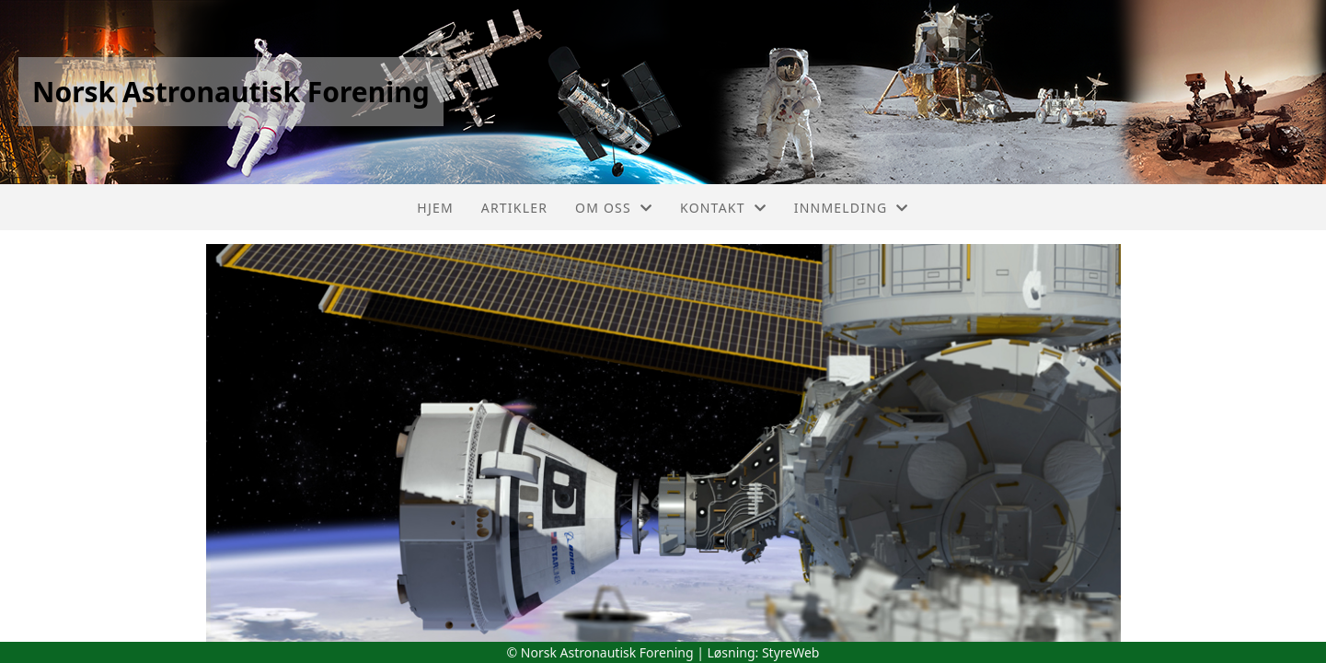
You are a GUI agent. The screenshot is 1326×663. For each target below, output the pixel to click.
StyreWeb (791, 652)
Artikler (514, 207)
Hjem (435, 207)
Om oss (613, 207)
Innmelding (851, 207)
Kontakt (723, 207)
